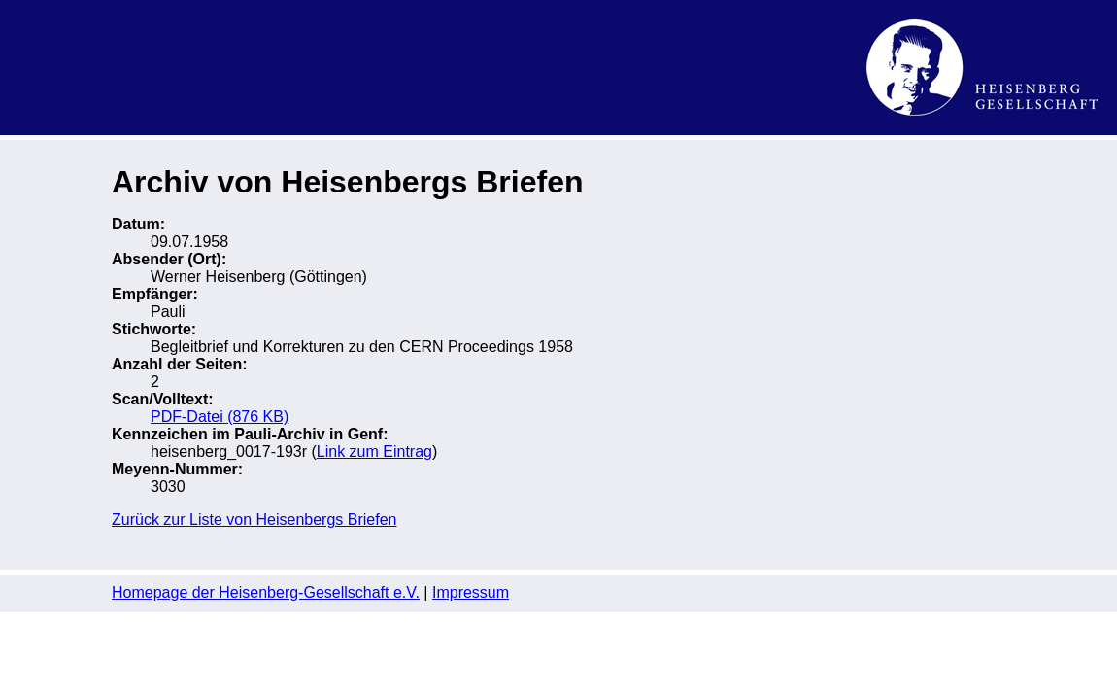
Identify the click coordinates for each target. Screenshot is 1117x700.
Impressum (470, 592)
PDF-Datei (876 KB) (219, 416)
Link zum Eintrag (374, 451)
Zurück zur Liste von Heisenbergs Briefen (254, 519)
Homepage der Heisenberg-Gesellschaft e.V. (266, 592)
